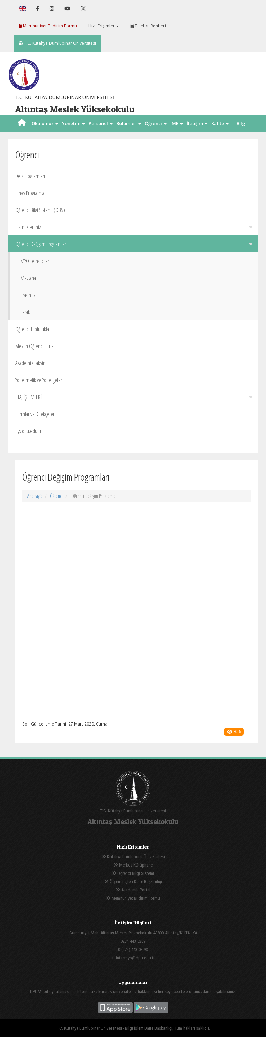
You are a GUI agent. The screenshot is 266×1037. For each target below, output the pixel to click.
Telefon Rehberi (148, 26)
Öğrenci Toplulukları (33, 329)
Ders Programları (30, 176)
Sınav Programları (31, 193)
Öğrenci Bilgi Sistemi (133, 873)
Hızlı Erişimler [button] (103, 26)
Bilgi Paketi (241, 132)
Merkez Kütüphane (133, 865)
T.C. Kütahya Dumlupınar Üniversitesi (57, 43)
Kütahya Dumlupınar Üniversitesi (133, 856)
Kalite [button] (220, 123)
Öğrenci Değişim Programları (133, 244)
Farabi (26, 312)
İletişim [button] (197, 123)
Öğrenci (56, 496)
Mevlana (28, 278)
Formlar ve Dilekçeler (34, 414)
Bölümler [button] (128, 123)
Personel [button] (101, 123)
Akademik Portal (133, 890)
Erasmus (27, 295)
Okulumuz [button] (45, 123)
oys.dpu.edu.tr (28, 431)
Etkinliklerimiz (133, 227)
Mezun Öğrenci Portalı (35, 346)
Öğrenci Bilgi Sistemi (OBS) (40, 210)
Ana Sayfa (34, 496)
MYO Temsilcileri (35, 261)
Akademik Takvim (31, 363)
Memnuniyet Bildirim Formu (48, 26)
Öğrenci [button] (156, 123)
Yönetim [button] (73, 123)
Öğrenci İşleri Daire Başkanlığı (133, 881)
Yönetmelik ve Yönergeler (38, 380)
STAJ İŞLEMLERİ (133, 397)
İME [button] (176, 123)
